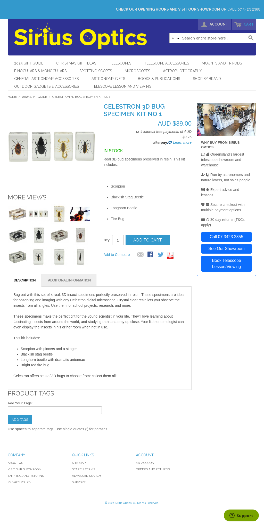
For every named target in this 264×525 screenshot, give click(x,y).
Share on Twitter (161, 255)
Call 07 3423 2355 (226, 237)
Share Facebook (150, 255)
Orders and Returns (153, 469)
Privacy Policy (19, 482)
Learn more (182, 142)
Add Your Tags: (20, 403)
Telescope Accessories (166, 63)
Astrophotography (182, 71)
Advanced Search (86, 476)
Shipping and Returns (26, 476)
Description (25, 280)
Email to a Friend (140, 255)
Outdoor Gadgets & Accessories (46, 86)
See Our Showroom (226, 248)
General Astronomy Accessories (46, 79)
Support (79, 482)
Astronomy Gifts (108, 79)
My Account (146, 463)
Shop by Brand (207, 79)
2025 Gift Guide (28, 63)
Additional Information (69, 280)
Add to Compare (117, 255)
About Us (15, 463)
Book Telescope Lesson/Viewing (226, 263)
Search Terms (83, 469)
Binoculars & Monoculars (40, 71)
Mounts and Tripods (222, 63)
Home (12, 97)
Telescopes (120, 63)
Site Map (79, 463)
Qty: (107, 240)
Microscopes (137, 71)
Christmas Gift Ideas (76, 63)
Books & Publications (159, 79)
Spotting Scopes (95, 71)
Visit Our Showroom (25, 469)
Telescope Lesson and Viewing (122, 86)
